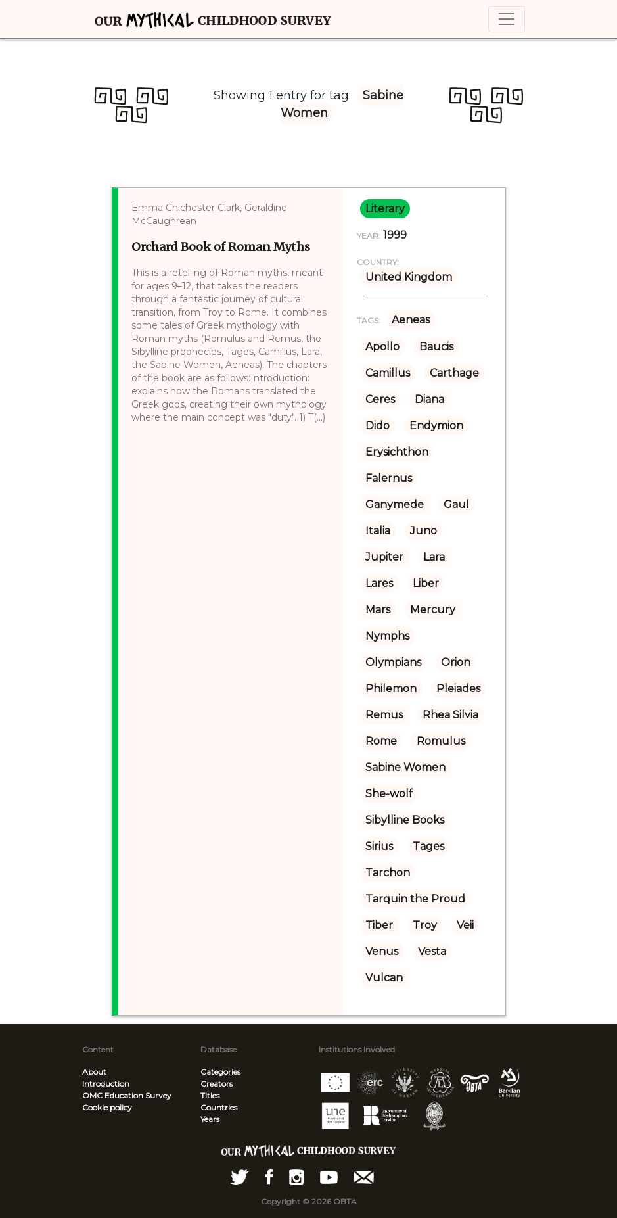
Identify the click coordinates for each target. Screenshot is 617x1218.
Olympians (393, 662)
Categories (220, 1072)
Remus (384, 715)
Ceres (380, 399)
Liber (426, 583)
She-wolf (389, 793)
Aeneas (411, 320)
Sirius (379, 846)
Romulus (441, 741)
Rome (381, 741)
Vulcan (384, 978)
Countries (218, 1107)
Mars (377, 609)
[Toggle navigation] (506, 19)
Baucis (436, 346)
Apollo (382, 346)
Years (209, 1119)
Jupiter (384, 557)
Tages (428, 846)
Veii (465, 925)
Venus (381, 951)
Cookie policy (107, 1107)
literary (385, 208)
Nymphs (387, 636)
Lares (379, 583)
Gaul (456, 504)
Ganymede (394, 504)
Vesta (432, 951)
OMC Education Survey (126, 1095)
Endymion (436, 425)
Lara (434, 557)
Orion (455, 662)
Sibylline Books (404, 820)
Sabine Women (405, 767)
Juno (423, 531)
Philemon (391, 688)
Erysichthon (396, 452)
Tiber (379, 925)
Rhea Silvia (450, 715)
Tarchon (387, 872)
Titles (209, 1095)
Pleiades (458, 688)
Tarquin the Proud (415, 899)
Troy (425, 925)
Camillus (387, 373)
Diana (429, 399)
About (94, 1072)
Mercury (432, 609)
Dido (377, 425)
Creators (216, 1084)
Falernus (388, 478)
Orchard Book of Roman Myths (220, 246)
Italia (377, 531)
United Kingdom (408, 277)
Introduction (105, 1084)
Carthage (454, 373)
